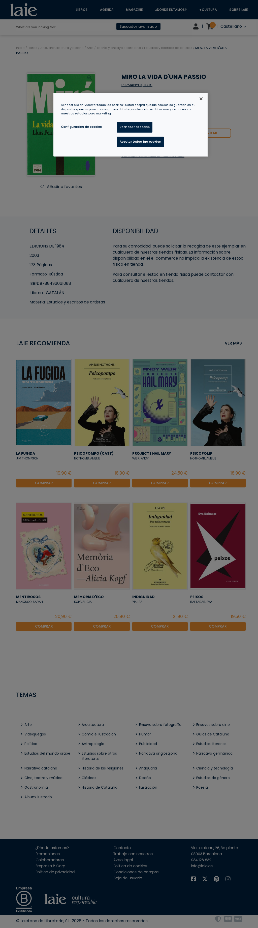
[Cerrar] (201, 98)
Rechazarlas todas (135, 127)
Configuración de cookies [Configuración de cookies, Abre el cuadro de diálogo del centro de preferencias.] (81, 127)
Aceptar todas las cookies (140, 142)
